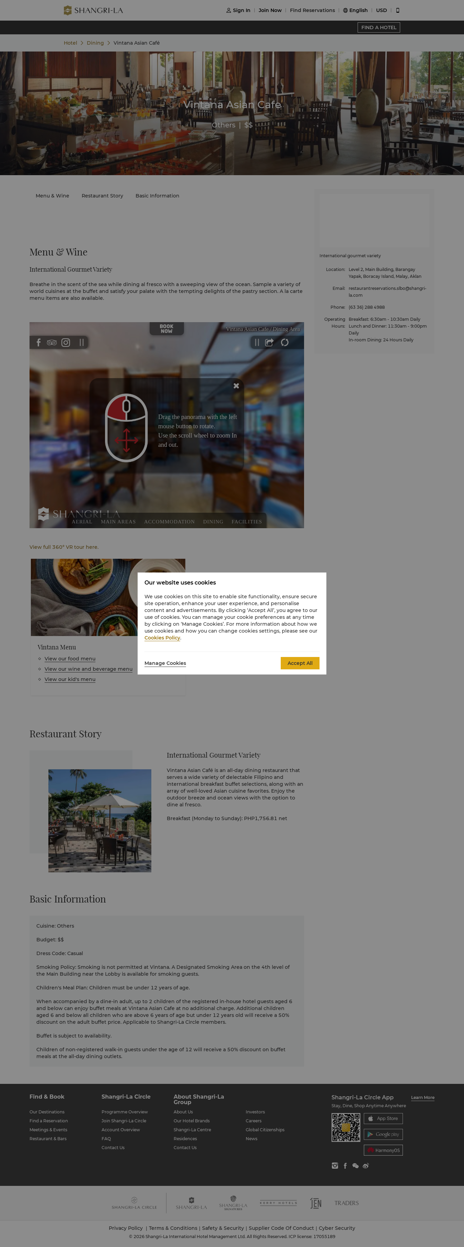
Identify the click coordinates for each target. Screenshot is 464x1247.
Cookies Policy (162, 638)
